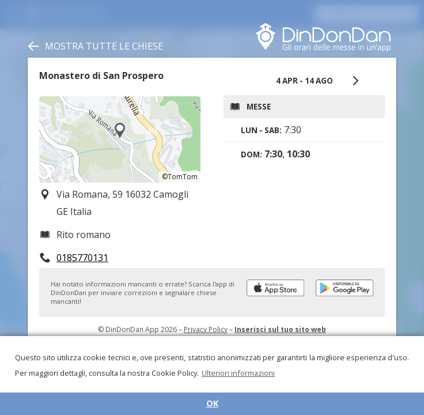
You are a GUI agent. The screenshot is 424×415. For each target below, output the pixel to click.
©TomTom (180, 177)
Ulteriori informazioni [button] (238, 373)
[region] (119, 139)
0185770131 (82, 257)
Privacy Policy (206, 329)
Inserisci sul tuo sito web (280, 329)
